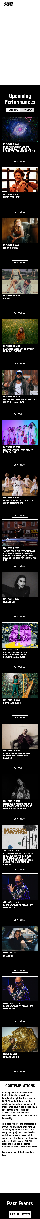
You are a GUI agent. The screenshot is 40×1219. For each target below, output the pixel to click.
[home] (8, 4)
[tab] (13, 110)
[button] (35, 4)
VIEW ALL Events (20, 1214)
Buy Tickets (19, 161)
